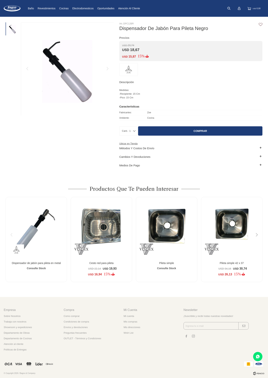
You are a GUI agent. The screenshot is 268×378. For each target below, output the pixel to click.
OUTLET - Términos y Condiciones (82, 338)
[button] (258, 242)
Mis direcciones (132, 327)
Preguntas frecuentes (75, 332)
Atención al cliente (141, 8)
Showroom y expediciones (18, 327)
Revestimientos (58, 8)
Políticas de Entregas (15, 349)
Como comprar (72, 316)
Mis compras (130, 321)
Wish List (128, 332)
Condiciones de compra (76, 321)
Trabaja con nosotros (15, 321)
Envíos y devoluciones (76, 327)
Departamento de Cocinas (18, 338)
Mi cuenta (129, 316)
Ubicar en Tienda (128, 143)
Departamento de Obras (17, 332)
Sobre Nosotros (12, 316)
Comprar (200, 130)
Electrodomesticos (94, 8)
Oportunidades (117, 8)
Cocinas (75, 8)
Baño (42, 8)
